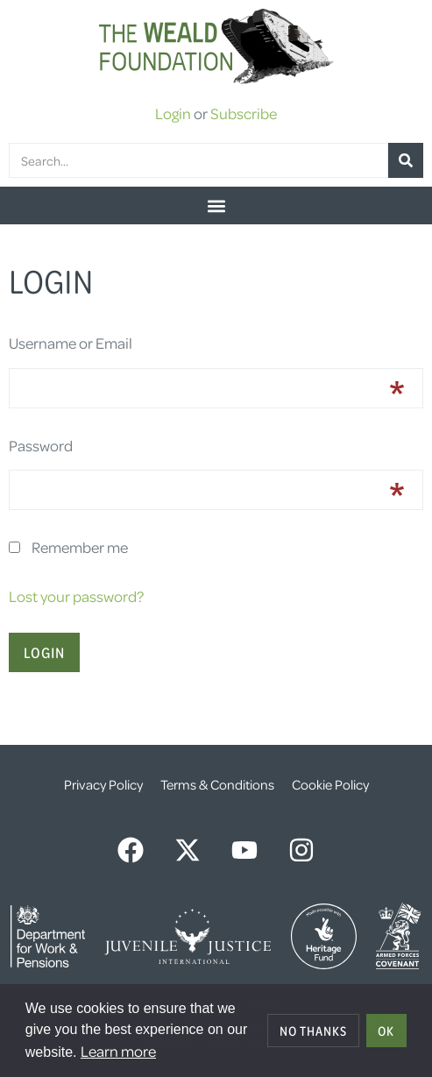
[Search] (405, 160)
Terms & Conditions (217, 784)
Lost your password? (76, 596)
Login (173, 113)
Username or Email (70, 342)
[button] (216, 205)
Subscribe (243, 113)
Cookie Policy (330, 784)
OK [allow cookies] (386, 1030)
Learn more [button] (118, 1050)
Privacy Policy (103, 784)
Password (41, 445)
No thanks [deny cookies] (313, 1030)
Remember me (80, 546)
